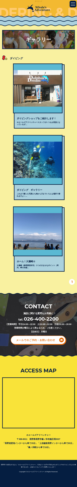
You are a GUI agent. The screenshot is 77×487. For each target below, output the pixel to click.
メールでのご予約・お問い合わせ (35, 340)
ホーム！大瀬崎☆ (26, 261)
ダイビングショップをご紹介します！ (36, 118)
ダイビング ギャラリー (29, 190)
